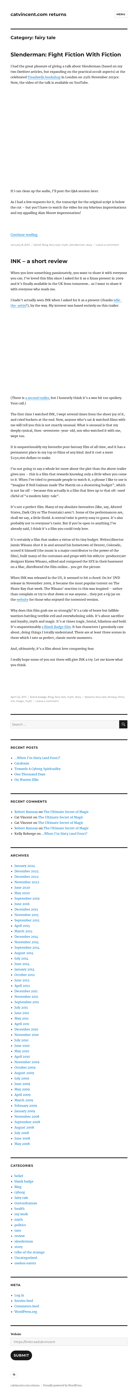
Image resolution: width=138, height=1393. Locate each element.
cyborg (19, 1192)
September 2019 (27, 898)
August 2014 (23, 953)
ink (13, 701)
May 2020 (22, 893)
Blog (45, 244)
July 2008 (21, 1133)
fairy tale (54, 244)
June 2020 (22, 887)
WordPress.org (25, 1312)
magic (20, 701)
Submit (21, 1355)
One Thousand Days (29, 774)
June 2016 (22, 904)
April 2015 (22, 926)
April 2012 (22, 986)
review (19, 1236)
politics (20, 1225)
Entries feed (23, 1301)
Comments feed (26, 1306)
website (23, 599)
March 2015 (23, 931)
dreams (89, 696)
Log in (19, 1295)
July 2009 (21, 1078)
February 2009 (25, 1106)
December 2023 (26, 871)
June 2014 (22, 964)
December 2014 (26, 937)
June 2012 (22, 980)
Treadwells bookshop (44, 77)
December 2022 (26, 877)
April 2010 (22, 1056)
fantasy (112, 696)
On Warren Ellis (26, 780)
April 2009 (22, 1095)
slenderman (77, 244)
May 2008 (22, 1144)
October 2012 (24, 975)
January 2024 (24, 866)
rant (17, 1230)
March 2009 (23, 1100)
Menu (120, 14)
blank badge (38, 696)
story (89, 244)
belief (37, 244)
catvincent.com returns (38, 14)
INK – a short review (39, 261)
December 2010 (26, 1029)
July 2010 (21, 1040)
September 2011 (26, 1002)
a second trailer (37, 398)
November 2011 (26, 997)
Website (16, 1334)
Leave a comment (107, 244)
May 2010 (21, 1051)
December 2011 (26, 991)
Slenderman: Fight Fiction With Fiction (66, 54)
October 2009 (25, 1067)
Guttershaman (25, 1203)
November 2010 (26, 1035)
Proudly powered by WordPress (62, 1385)
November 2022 (26, 882)
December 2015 (26, 909)
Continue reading (24, 235)
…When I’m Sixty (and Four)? (37, 758)
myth (64, 244)
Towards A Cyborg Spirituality (37, 769)
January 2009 (24, 1111)
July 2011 (21, 1007)
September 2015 (26, 920)
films (121, 696)
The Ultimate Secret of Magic (66, 812)
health (19, 1209)
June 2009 (22, 1084)
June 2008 (22, 1138)
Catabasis (21, 763)
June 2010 (22, 1046)
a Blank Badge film (56, 627)
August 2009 (24, 1073)
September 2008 (27, 1122)
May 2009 (22, 1089)
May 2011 (21, 1018)
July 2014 (21, 958)
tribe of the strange (29, 1252)
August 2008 (24, 1127)
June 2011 (21, 1013)
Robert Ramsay (26, 812)
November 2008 (26, 1116)
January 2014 (24, 969)
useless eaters (25, 1263)
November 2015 (26, 915)
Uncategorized (25, 1258)
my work (21, 1214)
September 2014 (26, 947)
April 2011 (21, 1024)
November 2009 (26, 1062)
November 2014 (26, 942)
